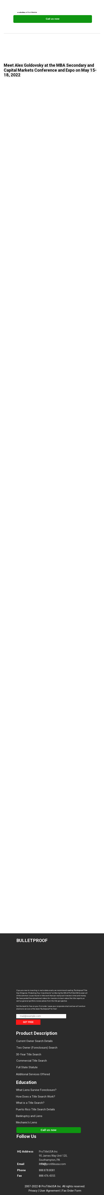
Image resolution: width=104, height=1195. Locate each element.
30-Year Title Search (28, 1054)
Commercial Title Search (31, 1060)
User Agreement (50, 1190)
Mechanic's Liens (26, 1122)
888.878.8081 (47, 1170)
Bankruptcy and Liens (29, 1116)
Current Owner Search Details (34, 1041)
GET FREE (28, 1022)
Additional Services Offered (33, 1074)
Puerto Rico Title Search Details (35, 1109)
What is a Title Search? (30, 1103)
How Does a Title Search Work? (35, 1096)
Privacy (33, 1190)
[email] (41, 1016)
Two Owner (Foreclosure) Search (36, 1047)
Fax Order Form (71, 1190)
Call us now (52, 18)
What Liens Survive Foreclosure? (36, 1090)
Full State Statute (27, 1067)
